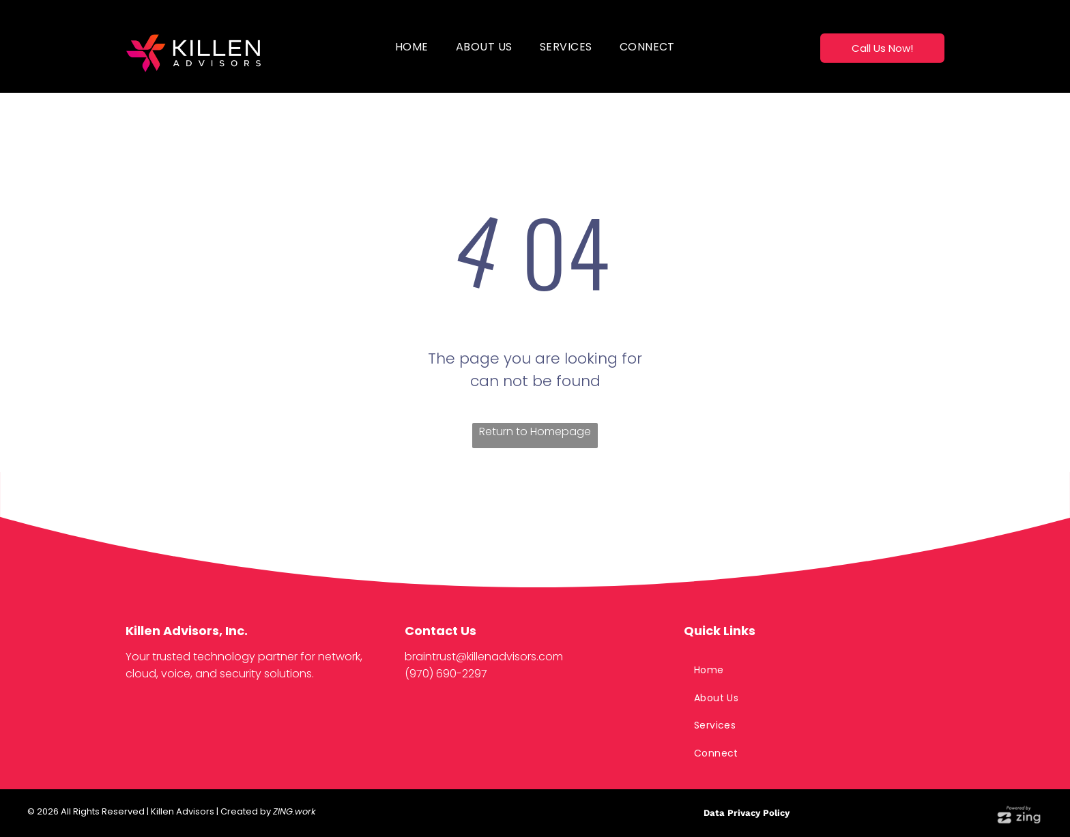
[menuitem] (411, 46)
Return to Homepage (535, 431)
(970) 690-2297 (446, 673)
